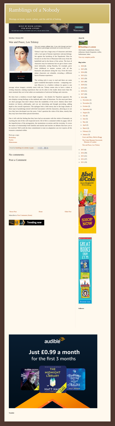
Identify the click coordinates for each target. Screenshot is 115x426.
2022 (82, 78)
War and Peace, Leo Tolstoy (91, 145)
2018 (82, 91)
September (86, 109)
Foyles (11, 140)
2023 (82, 75)
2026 (82, 66)
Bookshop (12, 137)
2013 (82, 156)
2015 (82, 150)
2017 (82, 94)
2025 (82, 69)
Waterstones (13, 142)
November (86, 103)
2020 (82, 85)
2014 (82, 153)
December (86, 100)
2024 (82, 72)
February (86, 131)
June (84, 119)
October (85, 106)
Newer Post (13, 212)
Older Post (68, 212)
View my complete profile (87, 57)
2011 (82, 162)
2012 (82, 159)
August (85, 112)
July (84, 116)
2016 (82, 97)
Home (41, 212)
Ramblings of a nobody (88, 47)
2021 (82, 81)
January (85, 134)
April (84, 125)
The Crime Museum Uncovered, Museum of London (92, 141)
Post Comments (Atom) (24, 215)
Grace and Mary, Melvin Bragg (92, 137)
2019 (82, 88)
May (84, 122)
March (85, 128)
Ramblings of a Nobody (34, 10)
